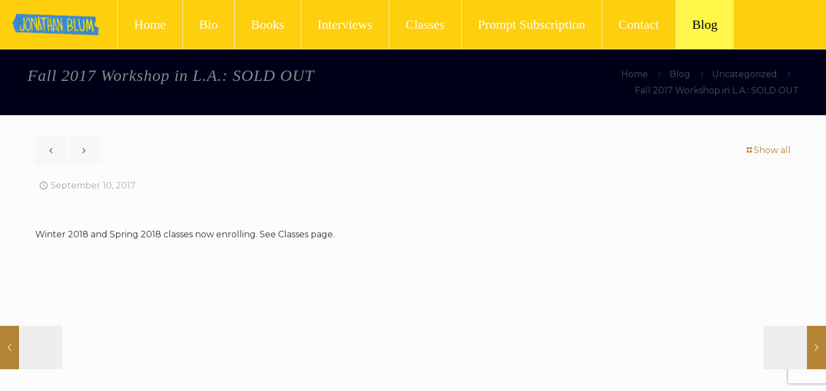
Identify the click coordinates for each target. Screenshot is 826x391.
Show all (768, 150)
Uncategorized (744, 74)
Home (634, 74)
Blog (680, 74)
